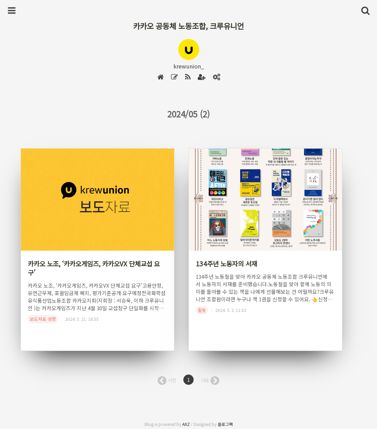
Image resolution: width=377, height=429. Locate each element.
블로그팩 (225, 424)
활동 (202, 310)
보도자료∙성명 (43, 319)
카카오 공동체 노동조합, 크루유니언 (188, 26)
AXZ (186, 424)
